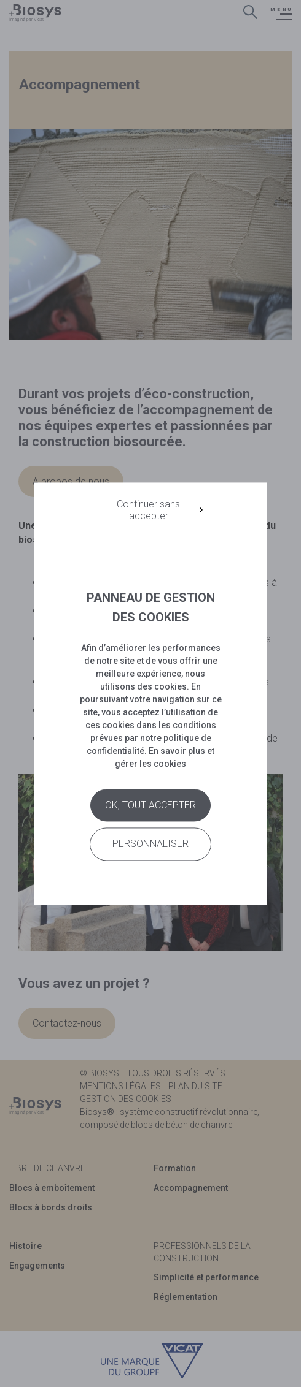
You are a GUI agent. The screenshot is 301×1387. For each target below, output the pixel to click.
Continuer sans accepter (148, 510)
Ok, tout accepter (150, 805)
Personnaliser (150, 844)
